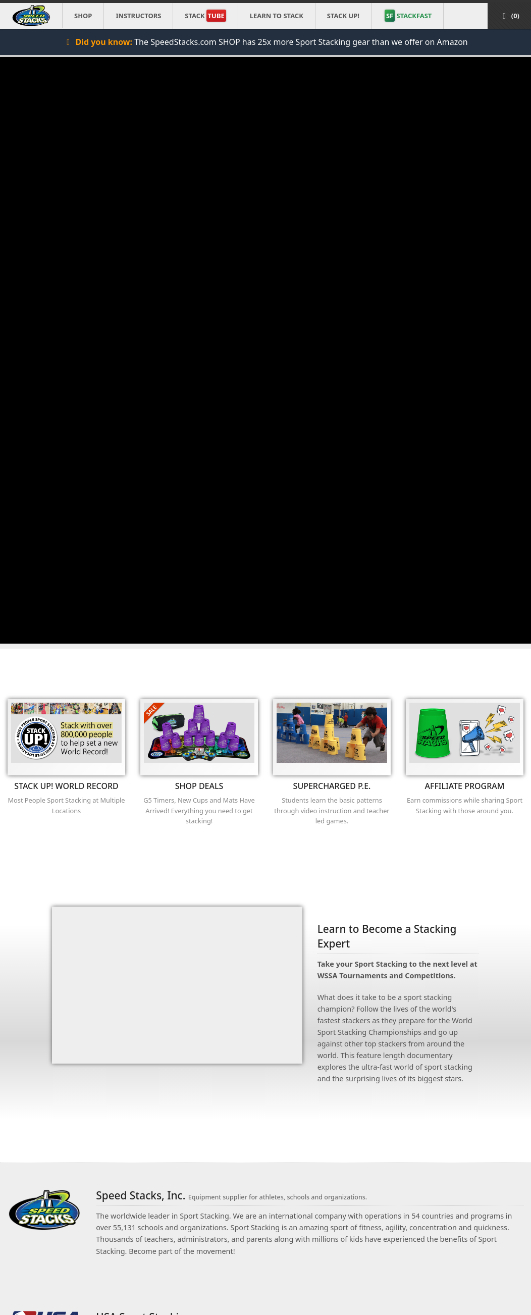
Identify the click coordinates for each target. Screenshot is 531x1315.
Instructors (138, 15)
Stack (205, 16)
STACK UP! (343, 15)
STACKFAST (408, 16)
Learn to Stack (276, 15)
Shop (83, 15)
